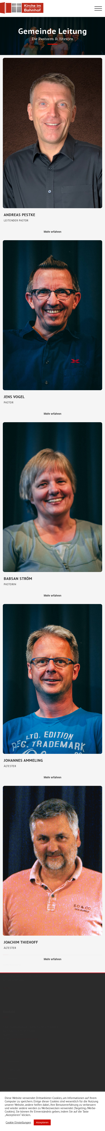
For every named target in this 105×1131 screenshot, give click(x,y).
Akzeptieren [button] (42, 1122)
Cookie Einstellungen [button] (18, 1122)
